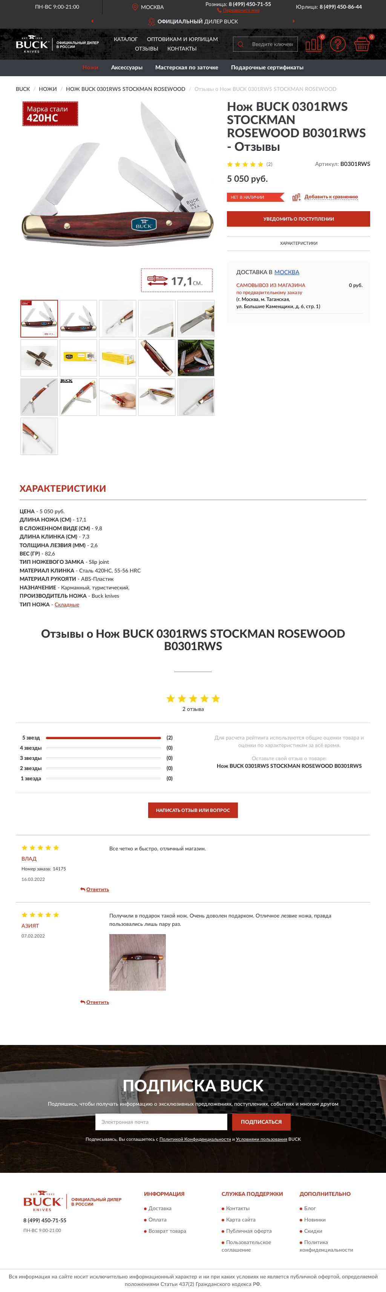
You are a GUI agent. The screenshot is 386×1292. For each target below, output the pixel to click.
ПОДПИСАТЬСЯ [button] (261, 1122)
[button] (238, 10)
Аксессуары (126, 68)
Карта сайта (241, 1220)
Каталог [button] (126, 39)
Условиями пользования (261, 1139)
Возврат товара (167, 1231)
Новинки (315, 1220)
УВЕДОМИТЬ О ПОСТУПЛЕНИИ (298, 219)
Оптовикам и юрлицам (182, 39)
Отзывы (146, 49)
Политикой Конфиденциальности (195, 1139)
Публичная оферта (249, 1231)
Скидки (313, 1231)
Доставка (160, 1209)
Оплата (158, 1220)
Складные (67, 605)
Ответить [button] (94, 889)
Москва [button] (286, 272)
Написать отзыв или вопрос (193, 810)
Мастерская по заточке (186, 68)
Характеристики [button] (298, 243)
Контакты (182, 49)
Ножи (90, 68)
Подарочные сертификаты (267, 68)
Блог (310, 1209)
